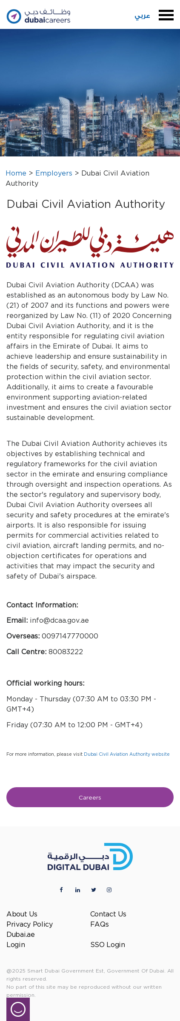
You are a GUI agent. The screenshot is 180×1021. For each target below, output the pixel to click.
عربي (142, 16)
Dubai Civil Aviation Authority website (127, 754)
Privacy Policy (29, 925)
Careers (90, 797)
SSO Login (107, 945)
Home (16, 173)
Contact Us (108, 914)
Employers (53, 173)
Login (15, 945)
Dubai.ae (20, 935)
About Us (21, 914)
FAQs (99, 925)
